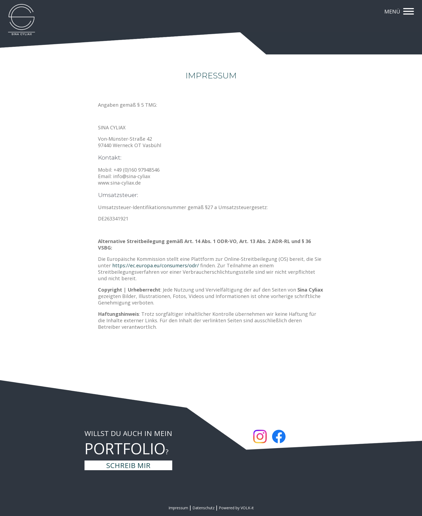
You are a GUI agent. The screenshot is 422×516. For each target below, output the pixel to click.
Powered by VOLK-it (236, 507)
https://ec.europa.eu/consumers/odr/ (155, 265)
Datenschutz (203, 507)
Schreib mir (128, 465)
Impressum (178, 507)
